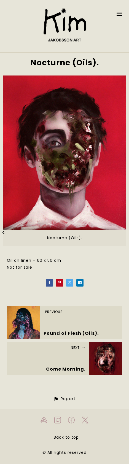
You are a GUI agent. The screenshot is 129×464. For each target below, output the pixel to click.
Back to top (66, 437)
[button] (64, 398)
